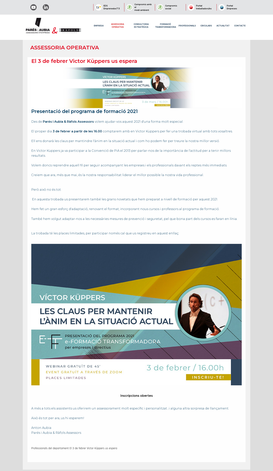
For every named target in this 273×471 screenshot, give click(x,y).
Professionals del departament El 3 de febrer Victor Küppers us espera (74, 448)
